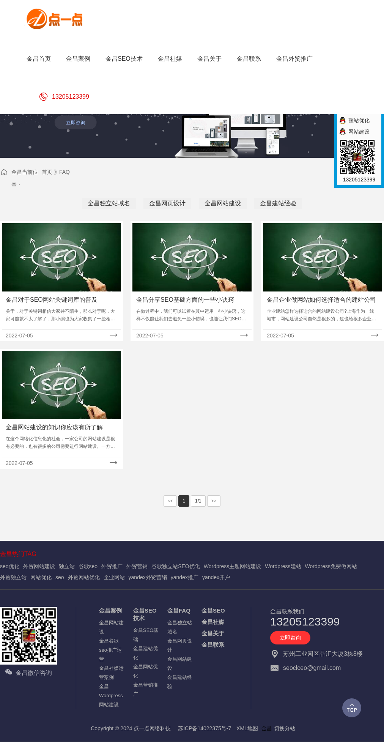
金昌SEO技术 (145, 614)
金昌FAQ (178, 610)
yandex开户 (216, 577)
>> (214, 501)
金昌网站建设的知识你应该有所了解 (54, 427)
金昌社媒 (212, 622)
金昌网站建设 (223, 203)
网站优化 (41, 577)
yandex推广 (184, 577)
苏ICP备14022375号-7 (204, 728)
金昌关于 (212, 633)
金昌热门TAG (18, 554)
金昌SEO (213, 610)
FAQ (64, 172)
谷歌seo (88, 566)
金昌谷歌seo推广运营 (110, 650)
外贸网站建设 (39, 566)
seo (59, 577)
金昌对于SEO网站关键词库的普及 (52, 299)
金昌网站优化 (145, 671)
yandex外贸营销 (148, 577)
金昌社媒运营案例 (111, 672)
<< (170, 501)
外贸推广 (112, 566)
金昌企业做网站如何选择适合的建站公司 (321, 299)
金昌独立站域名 (109, 203)
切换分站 (284, 728)
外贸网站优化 (84, 577)
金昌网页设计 (167, 203)
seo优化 (9, 566)
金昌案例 (110, 610)
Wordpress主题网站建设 (232, 566)
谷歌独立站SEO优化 (175, 566)
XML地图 (247, 728)
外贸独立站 (13, 577)
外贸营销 (137, 566)
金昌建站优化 (145, 653)
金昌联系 (212, 644)
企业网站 (114, 577)
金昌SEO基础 (145, 634)
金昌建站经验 (278, 203)
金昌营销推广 (145, 689)
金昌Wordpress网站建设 (111, 695)
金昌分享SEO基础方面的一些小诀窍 (185, 299)
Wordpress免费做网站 (331, 566)
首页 (47, 172)
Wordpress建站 (283, 566)
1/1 (198, 501)
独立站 (67, 566)
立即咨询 (290, 638)
